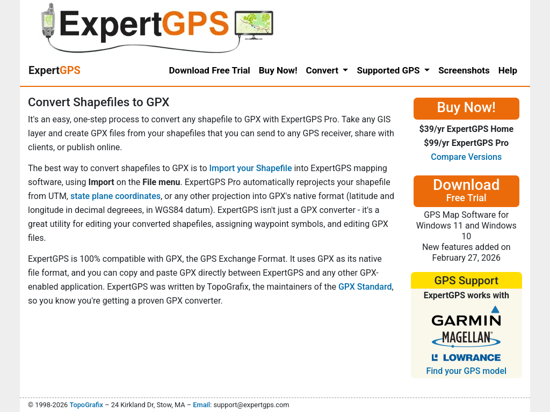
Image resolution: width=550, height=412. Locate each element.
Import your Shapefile (250, 168)
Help (507, 70)
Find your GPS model (466, 371)
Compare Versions (466, 157)
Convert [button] (323, 70)
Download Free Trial (209, 70)
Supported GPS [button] (389, 70)
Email (201, 405)
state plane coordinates (115, 196)
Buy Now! (278, 70)
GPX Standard (365, 287)
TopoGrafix (86, 405)
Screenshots (464, 70)
